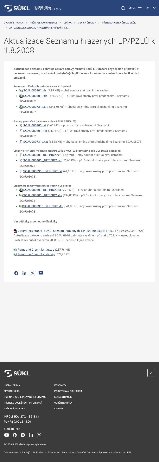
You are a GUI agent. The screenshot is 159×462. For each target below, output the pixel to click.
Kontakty (60, 385)
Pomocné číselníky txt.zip (35, 249)
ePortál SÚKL (12, 391)
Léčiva (68, 22)
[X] (39, 435)
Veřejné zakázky (14, 408)
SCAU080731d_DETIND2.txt (42, 171)
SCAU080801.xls (35, 90)
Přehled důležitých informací (22, 402)
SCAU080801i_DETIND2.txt (42, 160)
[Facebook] (14, 435)
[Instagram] (23, 435)
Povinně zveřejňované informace (25, 397)
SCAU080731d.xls (35, 107)
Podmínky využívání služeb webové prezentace (87, 452)
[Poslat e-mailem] (41, 272)
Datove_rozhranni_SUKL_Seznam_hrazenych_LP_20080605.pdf (61, 231)
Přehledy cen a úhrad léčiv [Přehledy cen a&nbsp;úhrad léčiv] (119, 22)
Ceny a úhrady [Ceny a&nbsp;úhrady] (87, 22)
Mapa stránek (63, 397)
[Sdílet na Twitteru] (32, 272)
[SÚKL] (32, 8)
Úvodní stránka (13, 22)
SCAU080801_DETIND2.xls (42, 190)
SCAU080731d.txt (35, 141)
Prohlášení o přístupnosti (46, 452)
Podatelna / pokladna (68, 391)
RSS (129, 452)
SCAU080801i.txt (35, 131)
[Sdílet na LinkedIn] (24, 272)
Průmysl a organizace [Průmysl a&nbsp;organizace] (43, 22)
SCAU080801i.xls (35, 96)
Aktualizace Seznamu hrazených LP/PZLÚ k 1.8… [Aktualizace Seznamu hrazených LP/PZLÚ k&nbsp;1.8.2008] (38, 27)
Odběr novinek (63, 402)
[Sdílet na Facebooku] (16, 272)
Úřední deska (12, 385)
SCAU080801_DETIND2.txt (42, 155)
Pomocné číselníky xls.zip (36, 254)
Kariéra (59, 408)
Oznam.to (119, 452)
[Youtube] (6, 435)
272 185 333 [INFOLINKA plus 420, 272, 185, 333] (29, 416)
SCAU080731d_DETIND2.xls (43, 206)
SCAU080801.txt (34, 125)
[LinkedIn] (31, 435)
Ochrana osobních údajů (17, 452)
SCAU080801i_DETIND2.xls (42, 195)
